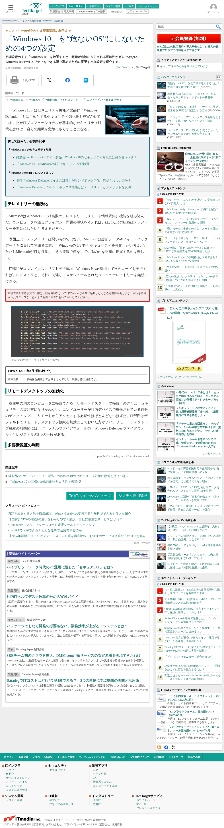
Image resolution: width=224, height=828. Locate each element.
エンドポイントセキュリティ (104, 99)
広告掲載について (139, 757)
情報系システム (102, 781)
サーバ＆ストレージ (18, 777)
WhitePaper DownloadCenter (139, 555)
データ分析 (99, 773)
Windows (34, 99)
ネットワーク (14, 785)
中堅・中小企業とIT (61, 804)
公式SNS (26, 824)
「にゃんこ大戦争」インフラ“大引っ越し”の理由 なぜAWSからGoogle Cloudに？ (192, 313)
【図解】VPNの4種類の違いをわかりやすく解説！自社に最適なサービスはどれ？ (65, 519)
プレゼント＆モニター (149, 808)
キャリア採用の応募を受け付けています (184, 66)
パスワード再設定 (43, 757)
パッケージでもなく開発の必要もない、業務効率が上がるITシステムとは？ (67, 626)
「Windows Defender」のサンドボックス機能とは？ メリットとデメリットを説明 (73, 187)
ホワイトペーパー (147, 800)
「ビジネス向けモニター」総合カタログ (188, 656)
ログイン (9, 757)
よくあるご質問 (65, 757)
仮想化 (10, 773)
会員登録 (23, 757)
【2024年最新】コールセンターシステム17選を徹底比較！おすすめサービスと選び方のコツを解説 (77, 536)
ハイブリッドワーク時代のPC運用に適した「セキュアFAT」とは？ (60, 567)
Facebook (166, 747)
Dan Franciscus (125, 67)
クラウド (11, 769)
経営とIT (54, 800)
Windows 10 (16, 99)
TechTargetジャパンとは (92, 757)
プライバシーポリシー (77, 824)
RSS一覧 (141, 804)
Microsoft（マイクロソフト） (63, 99)
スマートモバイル (16, 781)
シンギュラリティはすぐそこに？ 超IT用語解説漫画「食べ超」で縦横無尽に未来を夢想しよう (197, 412)
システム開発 (14, 800)
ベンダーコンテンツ (173, 77)
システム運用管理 (133, 496)
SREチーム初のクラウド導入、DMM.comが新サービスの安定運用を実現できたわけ (74, 655)
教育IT (97, 804)
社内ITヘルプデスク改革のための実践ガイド (42, 597)
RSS (159, 747)
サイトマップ (176, 757)
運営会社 (104, 824)
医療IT (97, 800)
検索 (218, 26)
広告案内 (38, 824)
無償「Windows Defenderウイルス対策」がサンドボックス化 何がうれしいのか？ (73, 180)
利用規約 (159, 757)
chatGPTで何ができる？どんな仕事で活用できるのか (45, 530)
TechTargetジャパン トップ (90, 496)
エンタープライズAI (105, 785)
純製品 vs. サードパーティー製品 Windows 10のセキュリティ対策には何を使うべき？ (76, 157)
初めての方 (194, 757)
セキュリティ (57, 769)
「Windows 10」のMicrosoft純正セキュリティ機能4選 (53, 164)
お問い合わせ (117, 757)
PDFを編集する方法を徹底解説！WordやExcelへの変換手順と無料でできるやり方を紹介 (69, 513)
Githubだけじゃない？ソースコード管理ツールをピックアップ (51, 525)
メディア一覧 (11, 824)
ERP (95, 769)
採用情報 (117, 824)
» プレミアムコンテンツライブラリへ (180, 377)
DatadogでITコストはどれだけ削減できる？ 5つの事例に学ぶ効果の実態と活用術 (73, 680)
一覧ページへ (213, 453)
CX (95, 777)
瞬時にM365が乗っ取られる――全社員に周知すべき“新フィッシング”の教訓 (203, 157)
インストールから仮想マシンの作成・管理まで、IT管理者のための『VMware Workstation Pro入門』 (196, 443)
